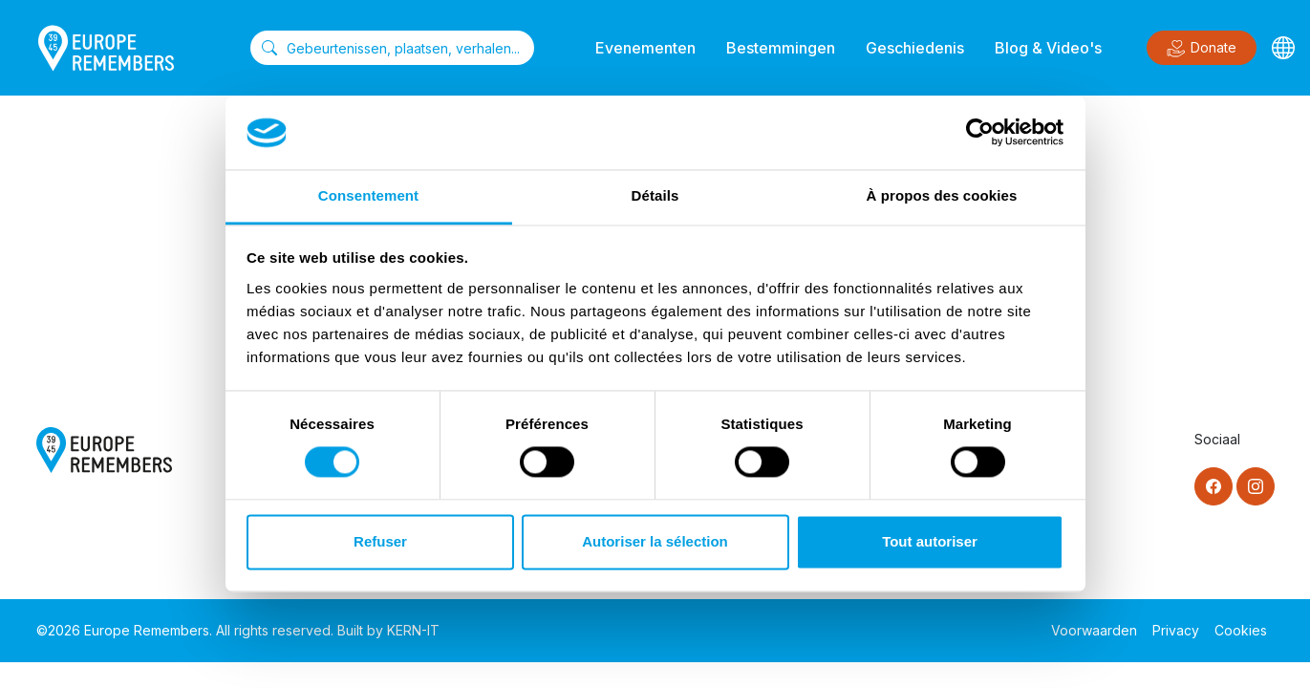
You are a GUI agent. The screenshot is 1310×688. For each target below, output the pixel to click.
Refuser (380, 541)
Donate (1201, 48)
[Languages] (1283, 48)
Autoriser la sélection (655, 541)
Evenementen (645, 47)
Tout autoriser (929, 541)
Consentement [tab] (368, 195)
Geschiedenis (915, 47)
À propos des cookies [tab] (942, 195)
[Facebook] (1213, 486)
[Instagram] (1255, 486)
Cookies (1240, 630)
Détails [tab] (655, 195)
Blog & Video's (1048, 47)
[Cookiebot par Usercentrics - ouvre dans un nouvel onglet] (979, 132)
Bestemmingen (780, 47)
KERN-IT (413, 630)
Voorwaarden (1094, 630)
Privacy (1175, 630)
